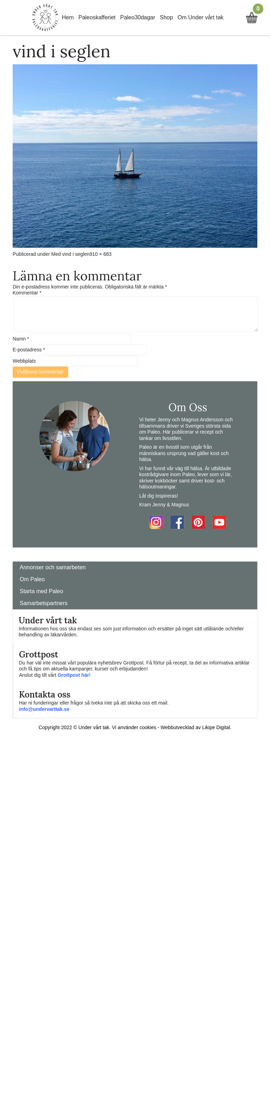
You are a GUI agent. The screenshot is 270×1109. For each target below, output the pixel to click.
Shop (166, 17)
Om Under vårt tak (201, 17)
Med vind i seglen (70, 254)
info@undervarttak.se (44, 709)
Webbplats (24, 361)
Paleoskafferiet (97, 17)
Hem (68, 17)
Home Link (45, 18)
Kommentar (27, 293)
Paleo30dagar (137, 17)
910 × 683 (101, 254)
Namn (21, 339)
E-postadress (29, 349)
